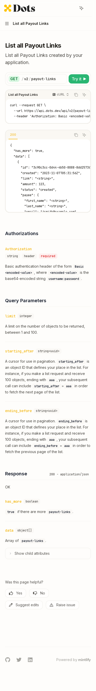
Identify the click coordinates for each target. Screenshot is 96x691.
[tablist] (38, 135)
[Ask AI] (84, 94)
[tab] (13, 135)
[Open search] (72, 8)
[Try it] (79, 78)
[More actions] (89, 8)
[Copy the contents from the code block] (76, 94)
